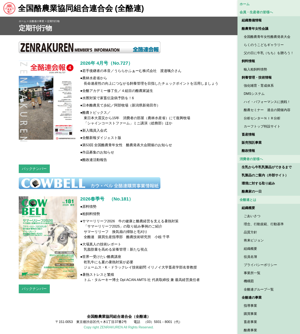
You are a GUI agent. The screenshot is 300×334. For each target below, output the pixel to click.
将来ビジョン (254, 240)
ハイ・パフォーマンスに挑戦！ (267, 102)
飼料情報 (248, 61)
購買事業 (250, 313)
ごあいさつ (252, 216)
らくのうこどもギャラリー (264, 45)
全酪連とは (248, 200)
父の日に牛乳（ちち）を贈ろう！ (269, 53)
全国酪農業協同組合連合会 (73, 8)
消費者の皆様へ (251, 159)
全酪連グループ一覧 (259, 289)
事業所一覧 (252, 273)
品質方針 (250, 232)
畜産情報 (248, 134)
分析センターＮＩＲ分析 (262, 118)
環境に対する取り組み (258, 183)
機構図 (249, 281)
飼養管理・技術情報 (257, 77)
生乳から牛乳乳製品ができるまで (267, 167)
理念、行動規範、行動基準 (264, 224)
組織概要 (248, 208)
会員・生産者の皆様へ (256, 12)
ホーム (245, 4)
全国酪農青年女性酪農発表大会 (267, 36)
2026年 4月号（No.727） (106, 63)
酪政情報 (248, 150)
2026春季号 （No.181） (106, 199)
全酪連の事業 (252, 297)
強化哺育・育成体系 (259, 85)
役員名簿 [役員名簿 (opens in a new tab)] (250, 257)
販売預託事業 (252, 142)
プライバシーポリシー (260, 265)
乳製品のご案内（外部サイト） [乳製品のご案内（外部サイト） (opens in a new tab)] (265, 175)
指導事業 (250, 305)
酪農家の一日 (252, 191)
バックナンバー (34, 169)
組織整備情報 (252, 20)
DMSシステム (254, 93)
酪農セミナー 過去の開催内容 (267, 110)
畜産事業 (250, 322)
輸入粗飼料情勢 (255, 69)
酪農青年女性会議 (255, 28)
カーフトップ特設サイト (262, 126)
